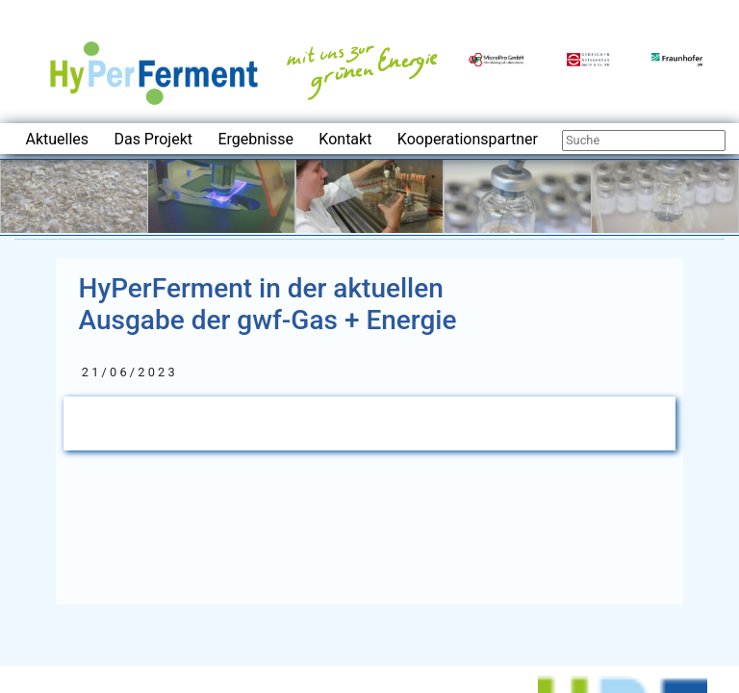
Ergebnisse (255, 139)
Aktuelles (57, 139)
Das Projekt (153, 139)
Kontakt (345, 139)
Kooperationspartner (467, 139)
